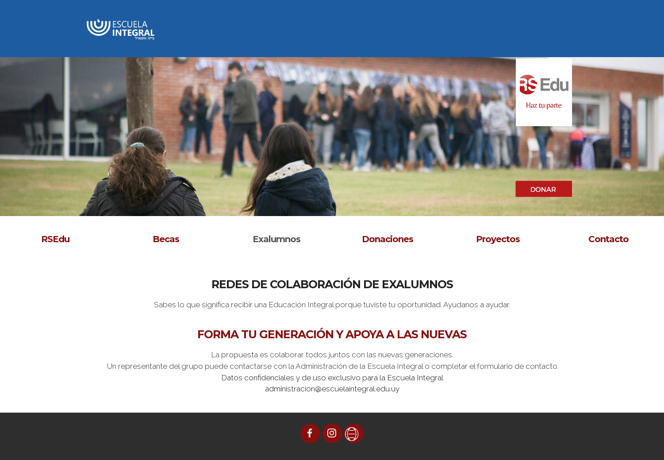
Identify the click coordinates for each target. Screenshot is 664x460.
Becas (166, 239)
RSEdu (55, 239)
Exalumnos (276, 239)
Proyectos (498, 239)
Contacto (608, 239)
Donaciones (387, 239)
